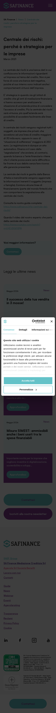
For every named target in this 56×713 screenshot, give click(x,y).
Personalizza (28, 389)
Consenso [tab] (8, 329)
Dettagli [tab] (23, 329)
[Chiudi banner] (51, 321)
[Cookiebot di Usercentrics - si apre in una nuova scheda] (33, 321)
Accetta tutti (28, 380)
